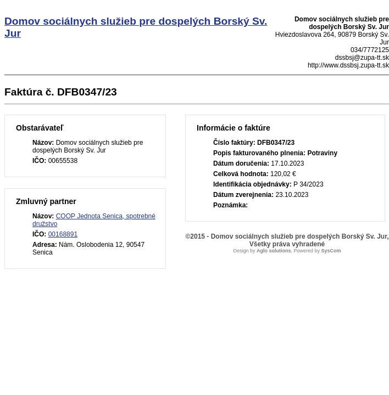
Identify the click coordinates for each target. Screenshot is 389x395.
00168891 (62, 234)
